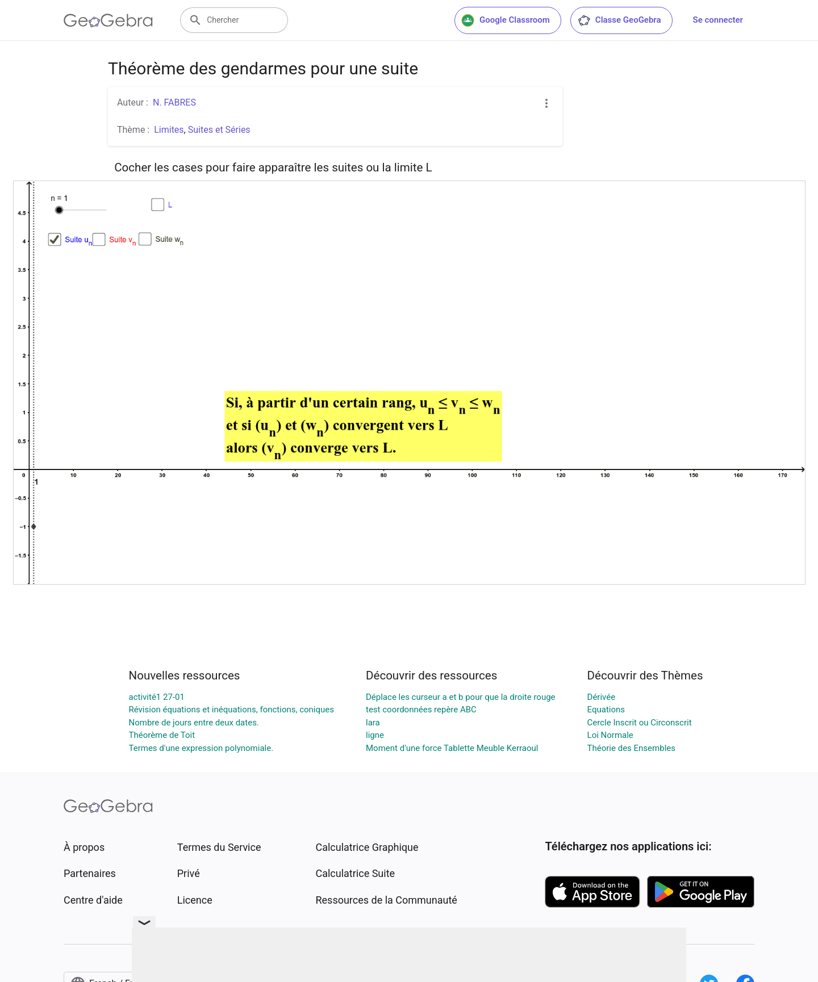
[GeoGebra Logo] (108, 20)
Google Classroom (505, 20)
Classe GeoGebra (619, 20)
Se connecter (718, 20)
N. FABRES (174, 102)
